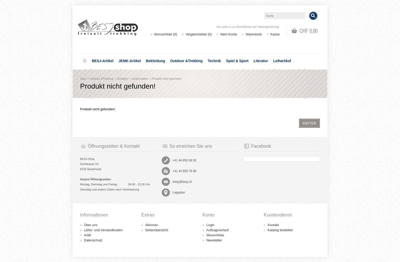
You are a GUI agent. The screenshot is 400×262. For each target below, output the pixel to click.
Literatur (261, 61)
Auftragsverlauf (217, 230)
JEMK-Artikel (130, 61)
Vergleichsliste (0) (199, 34)
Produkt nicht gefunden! (167, 78)
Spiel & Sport (237, 61)
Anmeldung (244, 26)
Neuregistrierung (268, 26)
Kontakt (273, 225)
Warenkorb (254, 34)
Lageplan (178, 192)
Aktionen (151, 225)
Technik (214, 61)
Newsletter (214, 240)
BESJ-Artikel (103, 61)
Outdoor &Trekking (186, 61)
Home (84, 61)
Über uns (90, 225)
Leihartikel (282, 61)
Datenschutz (93, 240)
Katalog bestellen (280, 230)
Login (210, 225)
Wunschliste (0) (165, 34)
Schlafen (122, 78)
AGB (87, 235)
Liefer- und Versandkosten (103, 230)
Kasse (275, 34)
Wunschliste (215, 235)
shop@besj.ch (182, 182)
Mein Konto (228, 34)
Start (83, 78)
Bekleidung (155, 61)
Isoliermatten (140, 78)
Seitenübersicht (156, 230)
